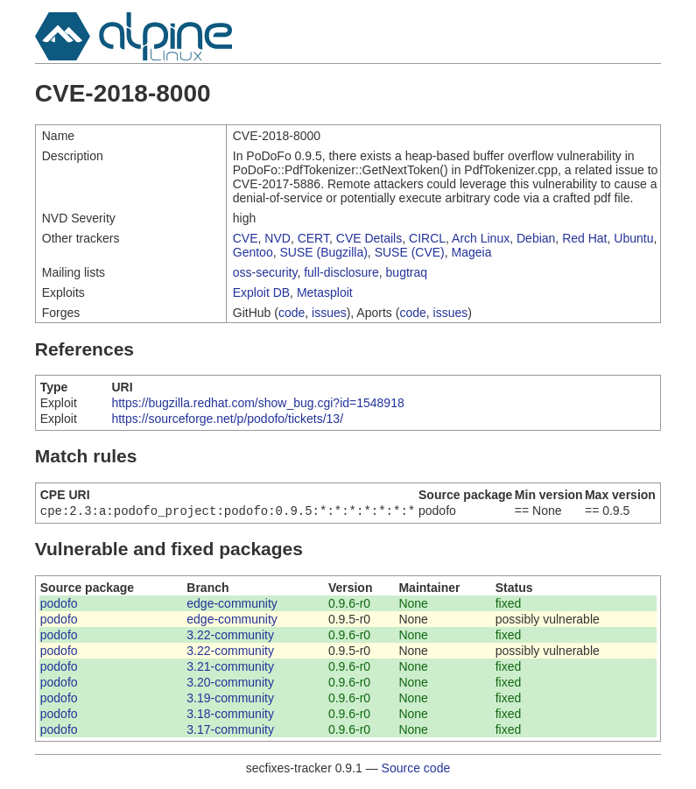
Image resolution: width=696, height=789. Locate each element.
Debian (536, 238)
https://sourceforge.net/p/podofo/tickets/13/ (227, 419)
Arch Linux (481, 238)
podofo (59, 605)
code (291, 313)
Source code (416, 770)
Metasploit (325, 292)
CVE (245, 238)
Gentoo (253, 252)
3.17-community (230, 731)
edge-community (232, 605)
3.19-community (230, 700)
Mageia (472, 252)
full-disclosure (341, 272)
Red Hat (584, 238)
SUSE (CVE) (410, 252)
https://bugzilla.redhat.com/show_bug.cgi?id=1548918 (257, 403)
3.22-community (230, 637)
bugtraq (406, 272)
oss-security (265, 272)
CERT (313, 238)
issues (329, 313)
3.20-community (230, 684)
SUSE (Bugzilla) (323, 252)
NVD (277, 238)
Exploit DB (261, 292)
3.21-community (230, 668)
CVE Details (369, 238)
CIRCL (427, 238)
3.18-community (230, 715)
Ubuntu (633, 238)
